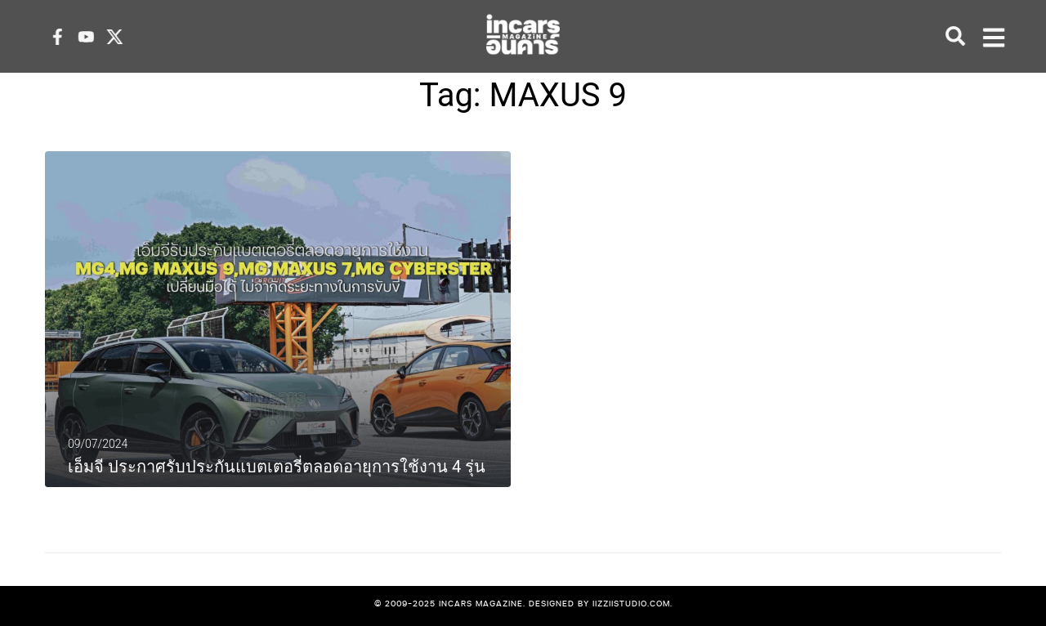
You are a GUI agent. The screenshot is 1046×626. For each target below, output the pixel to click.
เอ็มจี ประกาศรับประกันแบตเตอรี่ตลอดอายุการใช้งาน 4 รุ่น (276, 466)
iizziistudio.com (631, 603)
